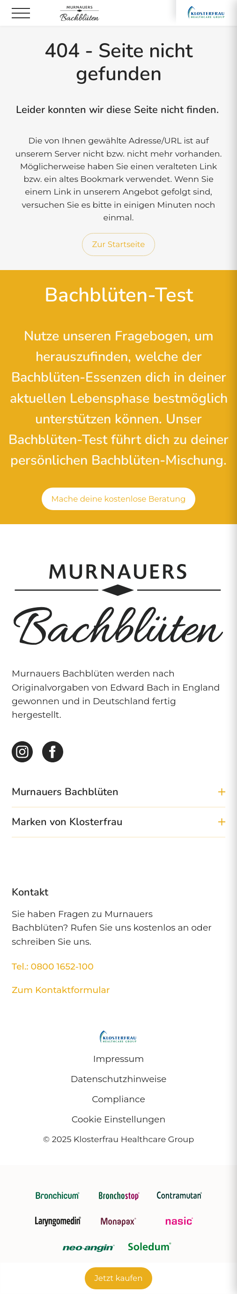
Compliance (118, 1099)
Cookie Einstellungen (119, 1119)
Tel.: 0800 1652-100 (53, 966)
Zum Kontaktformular (61, 990)
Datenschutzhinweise (119, 1079)
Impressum (118, 1058)
